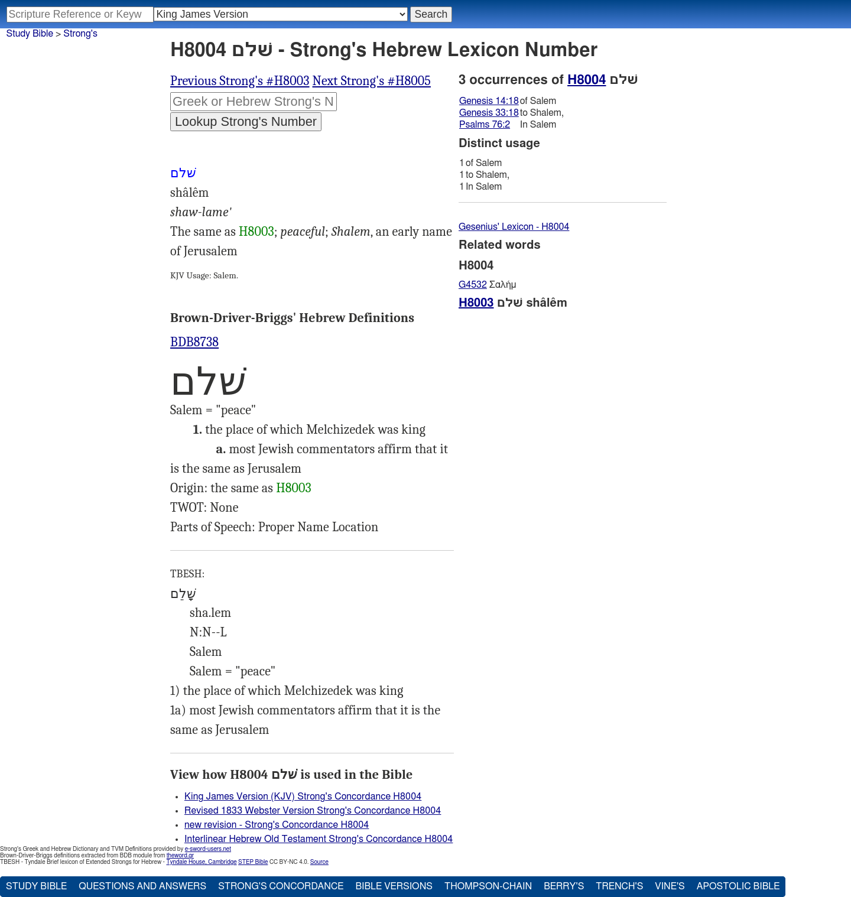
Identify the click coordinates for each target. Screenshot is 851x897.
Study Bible (30, 33)
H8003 (256, 231)
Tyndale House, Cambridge (201, 862)
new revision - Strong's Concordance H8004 (276, 825)
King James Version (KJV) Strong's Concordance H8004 (302, 796)
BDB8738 (194, 342)
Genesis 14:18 (489, 101)
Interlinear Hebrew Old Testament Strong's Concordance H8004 (318, 839)
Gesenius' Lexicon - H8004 (514, 227)
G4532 (473, 285)
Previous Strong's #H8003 (240, 81)
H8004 (586, 79)
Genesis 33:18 (489, 113)
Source (319, 862)
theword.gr (180, 856)
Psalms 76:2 (484, 124)
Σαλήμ (487, 285)
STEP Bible (253, 862)
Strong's (80, 33)
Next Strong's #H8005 (372, 81)
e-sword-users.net (208, 849)
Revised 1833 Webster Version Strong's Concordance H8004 (312, 810)
